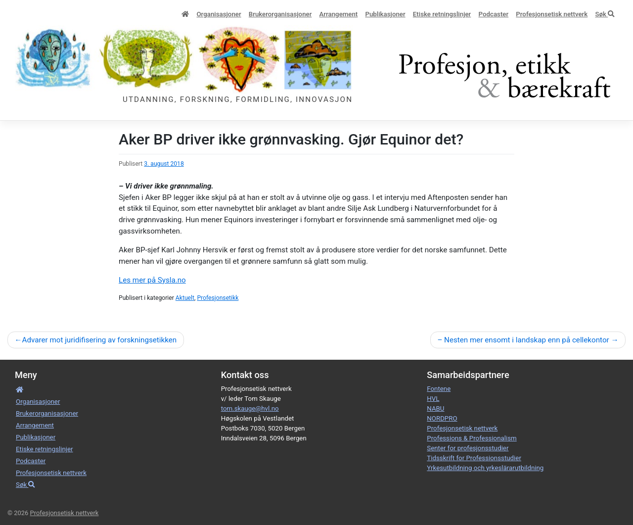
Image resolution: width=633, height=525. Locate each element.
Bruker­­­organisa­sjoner (280, 14)
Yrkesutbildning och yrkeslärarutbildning (485, 468)
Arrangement (338, 14)
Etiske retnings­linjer (442, 14)
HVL (433, 398)
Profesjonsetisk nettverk (552, 14)
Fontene (439, 388)
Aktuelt (185, 297)
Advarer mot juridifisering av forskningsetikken (99, 339)
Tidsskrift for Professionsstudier (474, 458)
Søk (604, 14)
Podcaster (494, 14)
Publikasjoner (385, 14)
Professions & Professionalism (471, 438)
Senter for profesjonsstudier (467, 448)
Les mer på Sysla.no (152, 280)
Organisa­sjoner (218, 14)
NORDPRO (442, 418)
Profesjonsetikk (217, 297)
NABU (435, 408)
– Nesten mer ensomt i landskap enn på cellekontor (523, 339)
